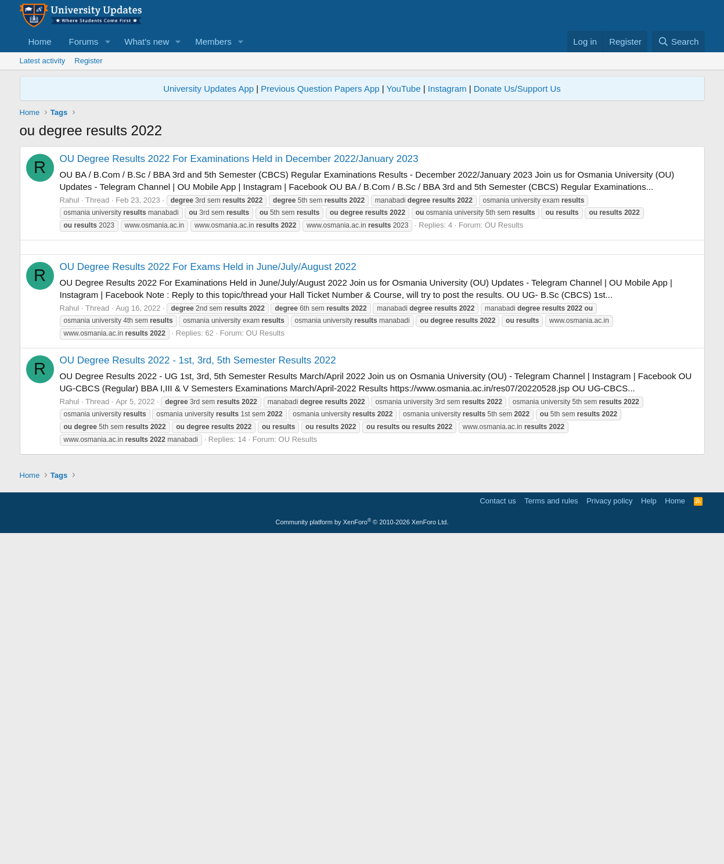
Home (40, 41)
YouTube (404, 88)
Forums (84, 41)
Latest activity (43, 60)
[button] (107, 41)
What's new (146, 41)
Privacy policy (609, 826)
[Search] (678, 41)
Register (88, 60)
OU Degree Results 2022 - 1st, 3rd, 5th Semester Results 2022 (198, 522)
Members (213, 41)
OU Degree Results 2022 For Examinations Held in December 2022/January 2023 (239, 158)
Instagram (447, 88)
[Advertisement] (362, 328)
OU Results (504, 225)
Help (649, 826)
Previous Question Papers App (320, 88)
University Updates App (208, 88)
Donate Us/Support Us (517, 88)
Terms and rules (551, 826)
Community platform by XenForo (362, 847)
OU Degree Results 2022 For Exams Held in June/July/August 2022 (208, 429)
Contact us (498, 826)
